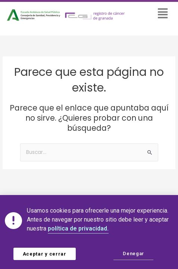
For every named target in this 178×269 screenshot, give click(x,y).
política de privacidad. (78, 228)
